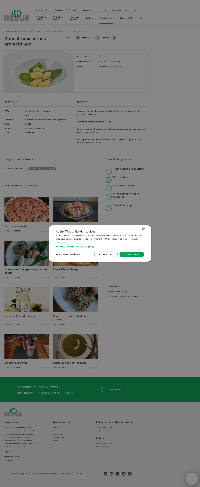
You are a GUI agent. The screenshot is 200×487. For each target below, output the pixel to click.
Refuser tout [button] (106, 254)
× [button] (147, 229)
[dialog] (100, 243)
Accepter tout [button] (131, 254)
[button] (100, 247)
